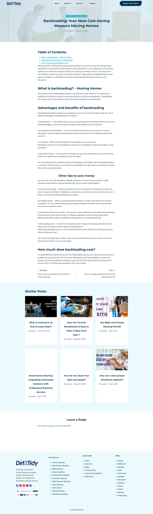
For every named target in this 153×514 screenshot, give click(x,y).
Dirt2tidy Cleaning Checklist (76, 16)
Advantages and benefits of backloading (57, 60)
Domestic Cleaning (59, 478)
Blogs (87, 467)
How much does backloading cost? (55, 63)
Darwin (120, 486)
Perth (119, 470)
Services (80, 3)
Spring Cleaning (58, 491)
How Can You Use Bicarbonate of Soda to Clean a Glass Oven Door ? (76, 330)
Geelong (120, 492)
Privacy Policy (90, 470)
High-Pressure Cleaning (61, 481)
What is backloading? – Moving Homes (56, 57)
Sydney (120, 461)
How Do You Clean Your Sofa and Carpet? (76, 383)
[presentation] (41, 306)
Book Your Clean (130, 3)
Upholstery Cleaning (60, 494)
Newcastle (121, 480)
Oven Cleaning (57, 485)
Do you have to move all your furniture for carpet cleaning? (56, 273)
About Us (67, 3)
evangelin (70, 31)
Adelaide (120, 477)
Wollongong (122, 495)
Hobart (120, 489)
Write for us (89, 477)
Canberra (121, 483)
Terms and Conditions (93, 473)
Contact (92, 3)
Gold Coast (121, 473)
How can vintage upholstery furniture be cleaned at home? (96, 273)
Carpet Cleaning (58, 472)
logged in (51, 442)
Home (57, 3)
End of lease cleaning (60, 466)
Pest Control (57, 488)
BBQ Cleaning (57, 469)
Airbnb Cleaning (58, 462)
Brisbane (120, 467)
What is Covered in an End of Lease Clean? (41, 326)
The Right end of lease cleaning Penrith (112, 326)
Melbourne (121, 464)
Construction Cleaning (60, 475)
